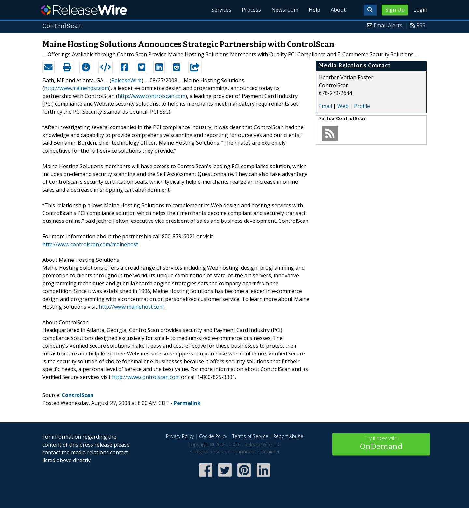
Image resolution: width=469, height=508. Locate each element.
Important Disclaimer (257, 451)
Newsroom (284, 9)
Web (342, 106)
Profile (362, 106)
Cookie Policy (213, 436)
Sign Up (395, 9)
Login (420, 9)
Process (251, 9)
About (338, 9)
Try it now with (381, 443)
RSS (420, 25)
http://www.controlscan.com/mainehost (90, 244)
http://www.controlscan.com (151, 96)
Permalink (187, 403)
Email (325, 106)
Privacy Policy (180, 436)
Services (221, 9)
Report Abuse (288, 436)
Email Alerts (388, 25)
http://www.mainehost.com (76, 88)
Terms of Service (250, 436)
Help (314, 9)
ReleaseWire (84, 9)
